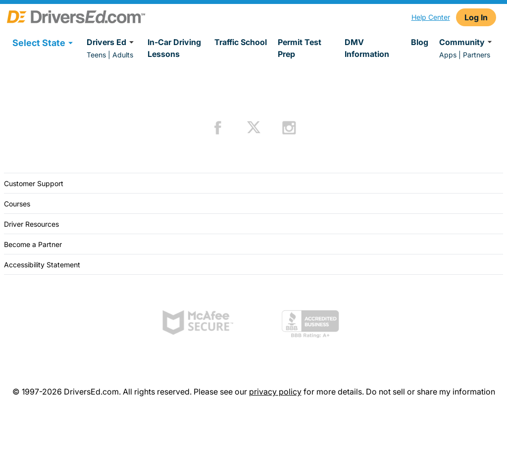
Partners (476, 54)
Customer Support (33, 183)
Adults (122, 54)
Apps (447, 54)
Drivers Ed (112, 42)
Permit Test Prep (299, 48)
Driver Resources (31, 224)
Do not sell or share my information (430, 392)
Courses (17, 204)
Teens (96, 54)
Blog (419, 42)
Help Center (430, 17)
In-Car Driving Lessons (174, 48)
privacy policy (275, 392)
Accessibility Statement (42, 264)
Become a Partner (33, 244)
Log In (476, 17)
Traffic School (240, 42)
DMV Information (367, 48)
